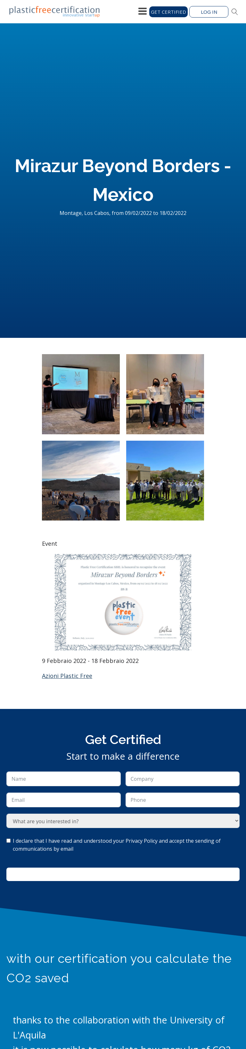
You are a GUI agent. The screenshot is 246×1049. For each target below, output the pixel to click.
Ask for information (123, 874)
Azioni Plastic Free (67, 676)
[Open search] (235, 12)
